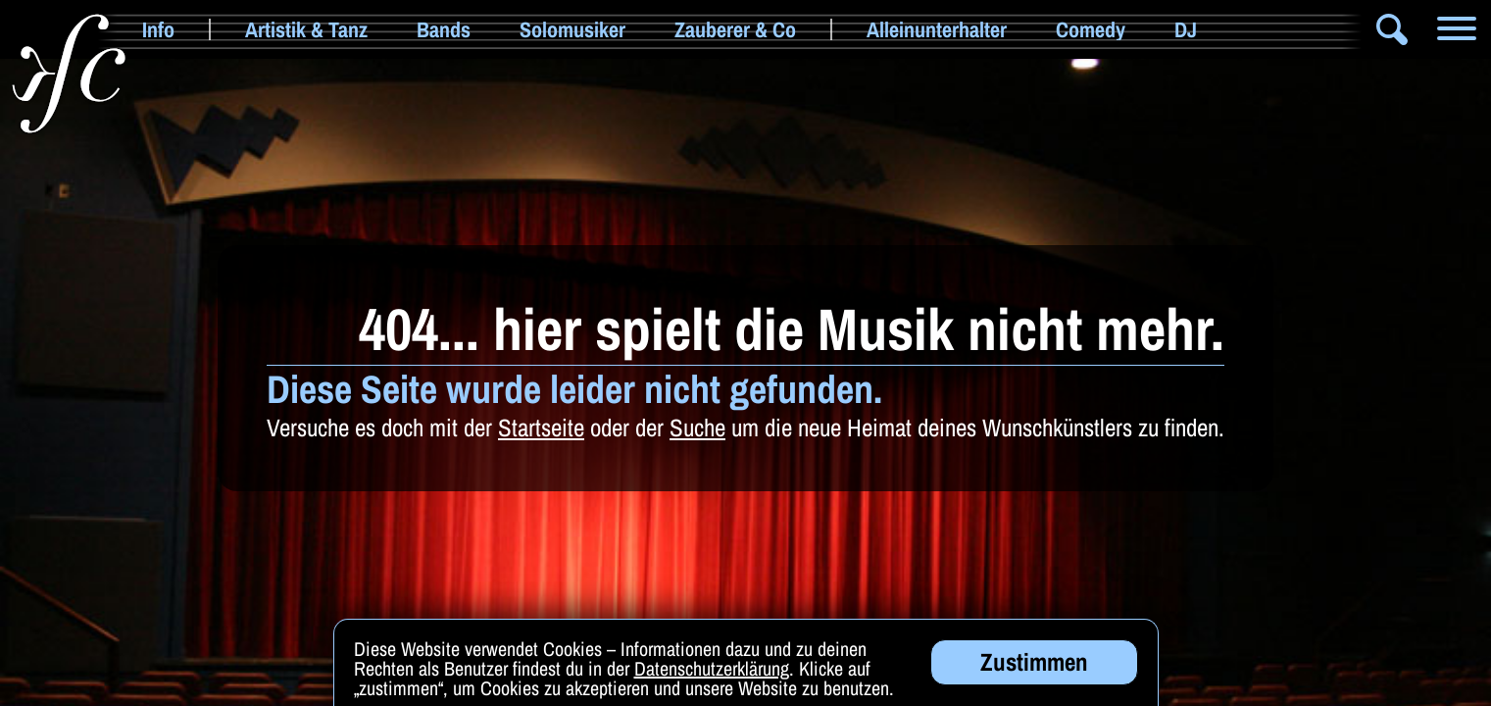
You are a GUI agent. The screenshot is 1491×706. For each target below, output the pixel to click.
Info (158, 29)
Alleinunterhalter (937, 29)
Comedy (1090, 29)
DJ (1185, 29)
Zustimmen (1034, 664)
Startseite (541, 427)
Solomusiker (572, 29)
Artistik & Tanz (306, 29)
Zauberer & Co (735, 29)
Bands (444, 29)
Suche (697, 427)
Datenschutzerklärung (711, 671)
